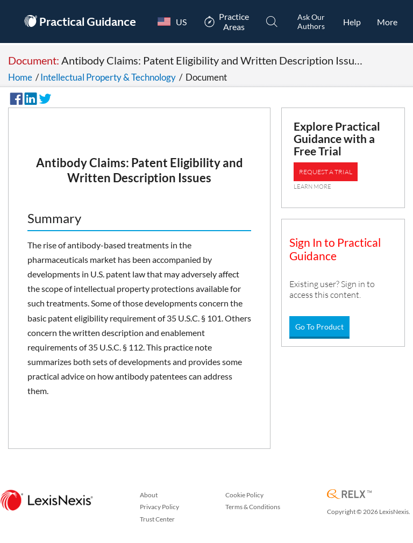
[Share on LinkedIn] (29, 97)
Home (20, 77)
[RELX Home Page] (349, 495)
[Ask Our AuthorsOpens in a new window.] (311, 21)
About (149, 495)
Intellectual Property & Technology (108, 77)
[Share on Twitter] (43, 97)
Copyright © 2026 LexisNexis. (368, 512)
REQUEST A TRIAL (325, 172)
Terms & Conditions (252, 507)
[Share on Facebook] (14, 97)
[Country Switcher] (169, 21)
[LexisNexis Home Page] (46, 500)
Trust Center (157, 519)
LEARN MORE (312, 186)
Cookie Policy (244, 495)
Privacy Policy (159, 507)
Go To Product (319, 326)
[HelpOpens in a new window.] (352, 21)
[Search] (272, 21)
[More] (387, 21)
